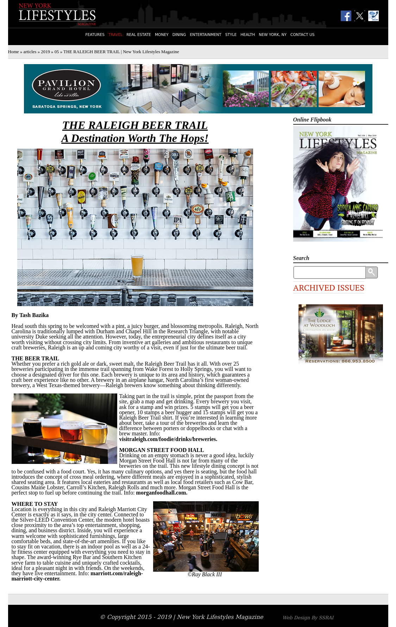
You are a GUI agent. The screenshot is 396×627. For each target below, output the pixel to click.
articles (30, 51)
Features (95, 34)
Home (13, 51)
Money (162, 34)
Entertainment (205, 34)
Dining (179, 34)
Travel (115, 34)
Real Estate (138, 34)
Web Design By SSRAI (307, 617)
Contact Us (302, 34)
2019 (45, 51)
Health (247, 34)
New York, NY (273, 34)
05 (57, 51)
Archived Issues (329, 287)
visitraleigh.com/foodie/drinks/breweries (167, 439)
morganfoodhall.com (161, 493)
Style (231, 34)
